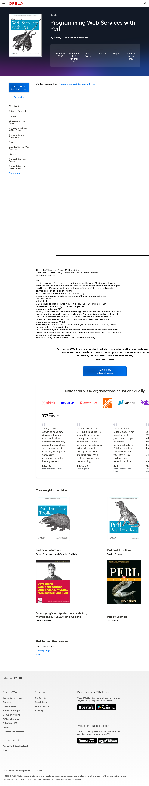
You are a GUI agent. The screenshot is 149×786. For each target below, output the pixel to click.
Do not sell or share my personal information (22, 770)
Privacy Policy (42, 706)
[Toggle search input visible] (145, 3)
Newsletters (41, 702)
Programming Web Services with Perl (77, 84)
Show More (14, 173)
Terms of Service (10, 779)
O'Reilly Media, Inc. (131, 56)
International (11, 740)
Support (40, 692)
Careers (7, 702)
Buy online (19, 97)
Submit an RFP (10, 723)
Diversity (7, 727)
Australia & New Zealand (15, 746)
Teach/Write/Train (12, 697)
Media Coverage (11, 710)
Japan (6, 750)
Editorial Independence (43, 779)
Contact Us (40, 697)
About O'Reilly (11, 692)
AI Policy (39, 710)
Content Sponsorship (13, 731)
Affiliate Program (11, 719)
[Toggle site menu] (3, 3)
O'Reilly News (9, 706)
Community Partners (13, 714)
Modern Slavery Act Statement (68, 779)
